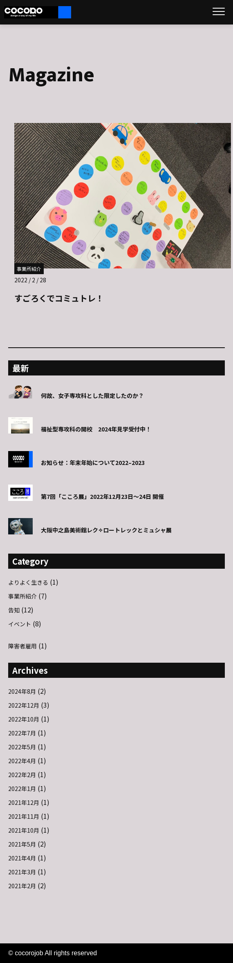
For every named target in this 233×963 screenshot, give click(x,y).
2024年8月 (22, 691)
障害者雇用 (22, 646)
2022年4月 (22, 761)
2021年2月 (22, 886)
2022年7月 (22, 733)
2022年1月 (22, 788)
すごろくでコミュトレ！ (59, 298)
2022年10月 (23, 719)
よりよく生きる (28, 582)
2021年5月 (22, 844)
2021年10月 (23, 830)
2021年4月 (22, 858)
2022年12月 (23, 705)
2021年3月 (22, 872)
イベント (19, 624)
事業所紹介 (29, 268)
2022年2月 (22, 775)
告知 (14, 610)
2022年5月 (22, 747)
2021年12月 (23, 802)
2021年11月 (23, 816)
